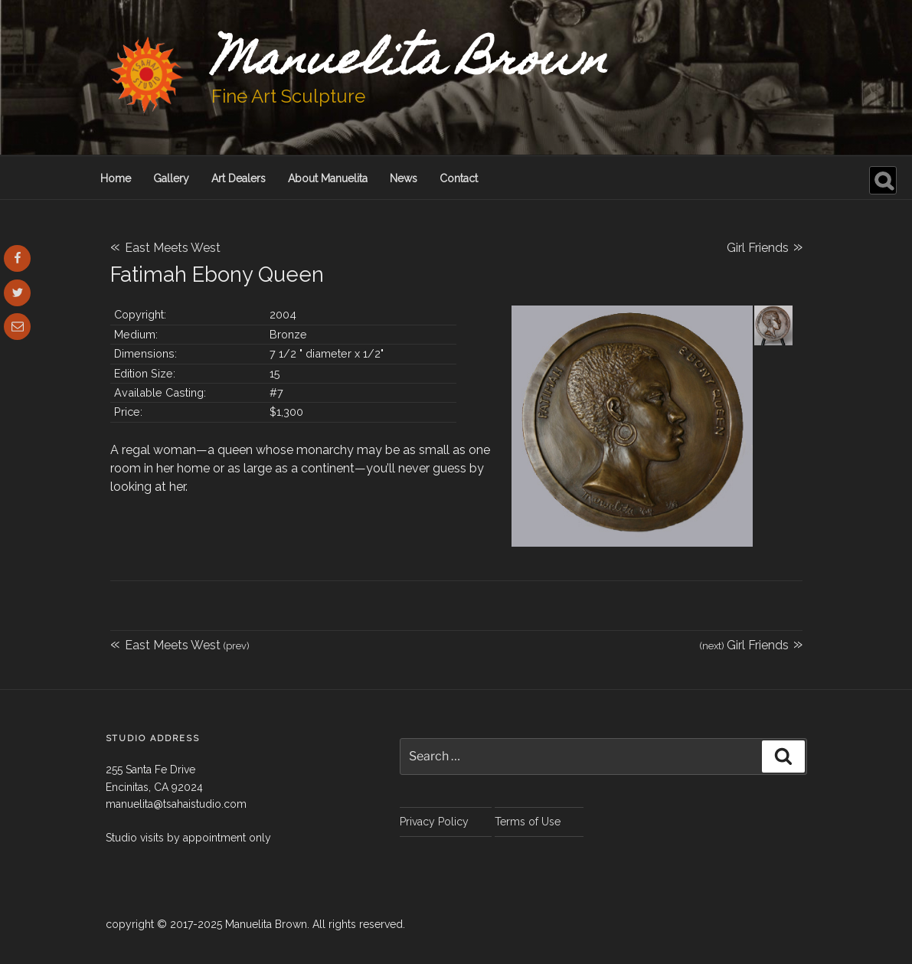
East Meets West (165, 247)
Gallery (171, 178)
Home (115, 178)
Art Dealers (238, 178)
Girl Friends (764, 246)
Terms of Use (528, 821)
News (403, 178)
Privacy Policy (434, 821)
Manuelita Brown (409, 63)
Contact (459, 178)
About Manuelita (328, 178)
